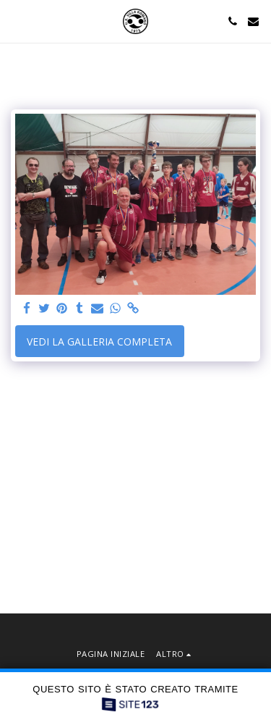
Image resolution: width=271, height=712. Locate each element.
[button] (16, 20)
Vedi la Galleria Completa (99, 341)
